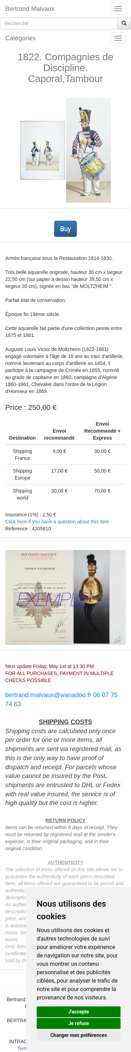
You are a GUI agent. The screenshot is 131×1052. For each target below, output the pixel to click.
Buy (65, 228)
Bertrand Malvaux (29, 8)
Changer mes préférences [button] (78, 1035)
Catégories (20, 38)
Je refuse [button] (78, 1023)
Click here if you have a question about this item (57, 521)
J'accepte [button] (78, 1012)
